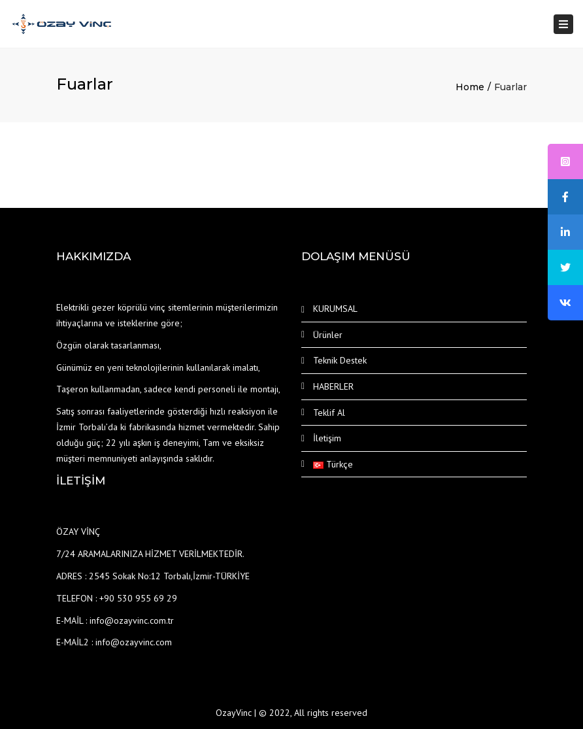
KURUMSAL (335, 308)
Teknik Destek (340, 360)
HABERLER (333, 386)
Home (470, 87)
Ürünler (327, 335)
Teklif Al (329, 412)
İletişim (327, 438)
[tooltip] (565, 161)
